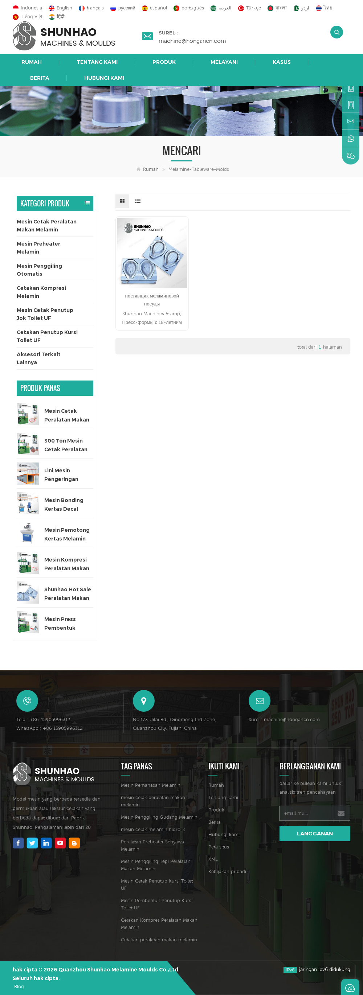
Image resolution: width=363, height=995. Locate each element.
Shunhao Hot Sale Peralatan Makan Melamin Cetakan (67, 594)
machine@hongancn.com (192, 40)
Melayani (224, 62)
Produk (164, 62)
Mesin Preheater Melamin (38, 247)
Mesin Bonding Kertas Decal (63, 504)
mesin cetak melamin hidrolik (153, 829)
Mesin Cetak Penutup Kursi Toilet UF (157, 884)
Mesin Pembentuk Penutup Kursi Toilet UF (156, 904)
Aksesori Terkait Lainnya (39, 358)
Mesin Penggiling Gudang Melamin (159, 817)
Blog (19, 986)
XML (213, 859)
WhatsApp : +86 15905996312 (49, 728)
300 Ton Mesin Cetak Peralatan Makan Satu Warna (65, 445)
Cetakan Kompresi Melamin (41, 292)
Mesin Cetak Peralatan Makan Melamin (47, 225)
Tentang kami (97, 62)
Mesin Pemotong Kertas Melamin (67, 534)
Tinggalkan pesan (350, 987)
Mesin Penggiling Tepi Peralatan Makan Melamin (156, 865)
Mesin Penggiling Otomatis (39, 270)
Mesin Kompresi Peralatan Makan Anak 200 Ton (66, 564)
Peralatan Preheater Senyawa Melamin (152, 845)
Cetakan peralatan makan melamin (159, 939)
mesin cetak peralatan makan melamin (153, 801)
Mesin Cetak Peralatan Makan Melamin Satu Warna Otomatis (66, 416)
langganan (315, 833)
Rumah (31, 62)
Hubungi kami (104, 78)
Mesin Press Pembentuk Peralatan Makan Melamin (66, 624)
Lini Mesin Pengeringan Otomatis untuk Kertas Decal (65, 475)
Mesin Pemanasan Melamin (150, 785)
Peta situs (218, 847)
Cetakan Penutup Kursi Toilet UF (47, 336)
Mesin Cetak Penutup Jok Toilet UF (45, 314)
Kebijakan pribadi (227, 871)
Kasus (282, 62)
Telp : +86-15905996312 (43, 719)
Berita (39, 78)
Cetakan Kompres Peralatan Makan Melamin (159, 923)
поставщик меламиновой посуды (152, 299)
